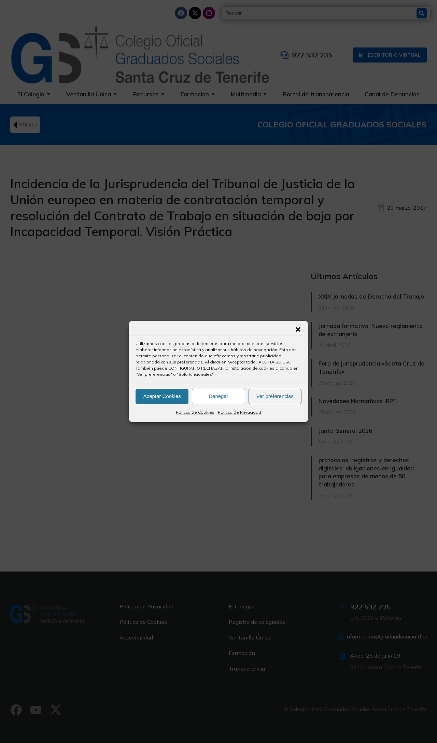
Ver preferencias (275, 396)
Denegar (218, 396)
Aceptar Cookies (162, 396)
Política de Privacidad (239, 412)
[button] (298, 329)
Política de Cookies (195, 412)
